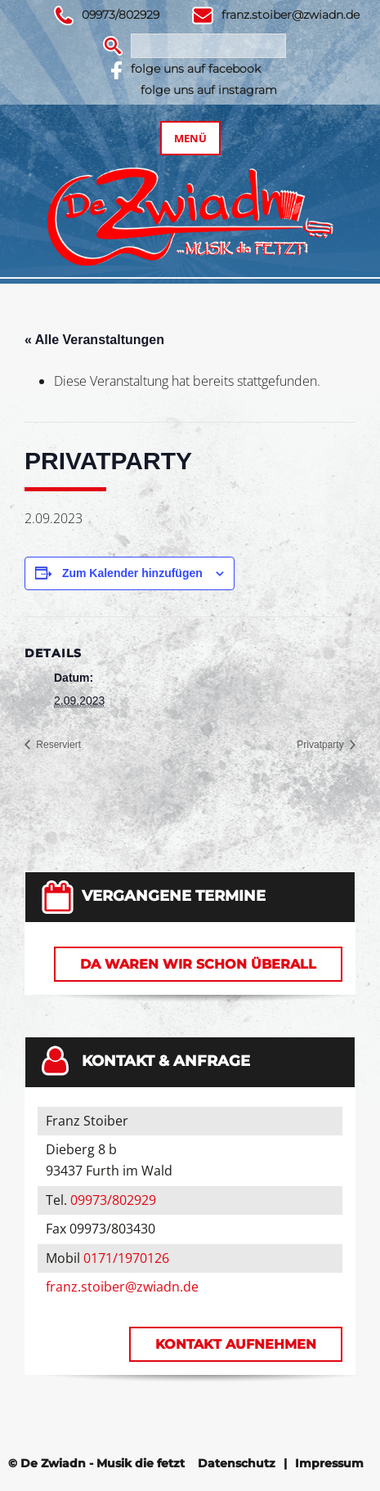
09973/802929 (120, 14)
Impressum (329, 1463)
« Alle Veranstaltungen (94, 340)
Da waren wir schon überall (198, 964)
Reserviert (57, 744)
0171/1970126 (126, 1258)
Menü (190, 138)
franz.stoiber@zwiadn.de (290, 14)
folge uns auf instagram (209, 90)
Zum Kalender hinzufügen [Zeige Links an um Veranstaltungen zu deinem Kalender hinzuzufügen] (132, 573)
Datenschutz (236, 1463)
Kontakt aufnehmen (235, 1344)
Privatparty (321, 744)
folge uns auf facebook (196, 68)
